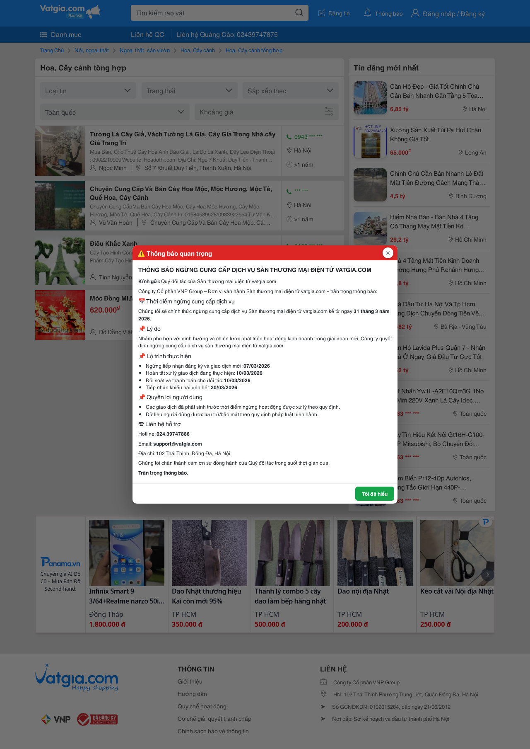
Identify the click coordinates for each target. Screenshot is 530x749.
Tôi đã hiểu (375, 493)
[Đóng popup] (388, 252)
